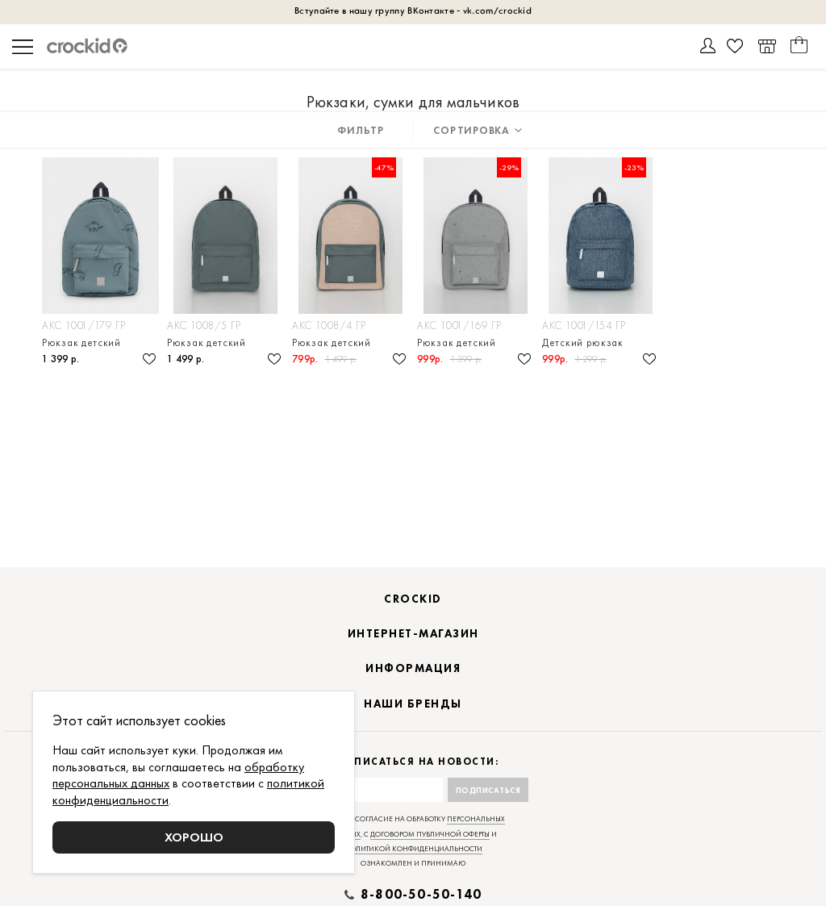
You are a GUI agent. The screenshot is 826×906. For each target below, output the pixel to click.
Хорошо (194, 837)
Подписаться (488, 790)
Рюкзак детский (81, 342)
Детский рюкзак (583, 342)
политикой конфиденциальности (413, 849)
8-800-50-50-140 (421, 895)
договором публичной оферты (430, 834)
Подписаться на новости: (413, 762)
